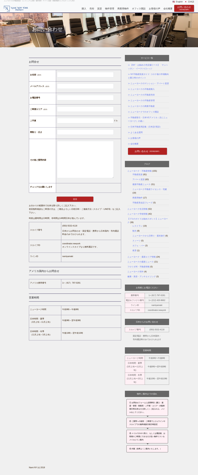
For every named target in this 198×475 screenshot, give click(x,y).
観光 (134, 231)
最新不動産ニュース (141, 184)
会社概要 (167, 8)
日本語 (191, 2)
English (179, 2)
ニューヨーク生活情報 (137, 209)
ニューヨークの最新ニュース (140, 262)
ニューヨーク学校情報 (137, 214)
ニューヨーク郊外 (135, 272)
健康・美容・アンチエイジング (141, 276)
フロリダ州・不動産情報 (138, 267)
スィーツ (136, 241)
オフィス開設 (139, 8)
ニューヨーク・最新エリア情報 (141, 257)
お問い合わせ (184, 8)
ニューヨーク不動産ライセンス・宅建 (149, 189)
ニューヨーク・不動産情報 (139, 171)
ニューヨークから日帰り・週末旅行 (148, 236)
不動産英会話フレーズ (142, 203)
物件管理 (109, 8)
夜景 (134, 250)
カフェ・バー (138, 246)
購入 (84, 8)
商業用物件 (123, 8)
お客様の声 (154, 8)
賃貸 (99, 8)
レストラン (137, 226)
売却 (92, 8)
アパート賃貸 (138, 179)
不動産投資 (137, 174)
